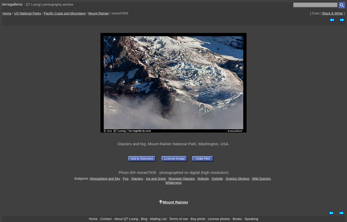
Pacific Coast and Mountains (65, 13)
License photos (219, 219)
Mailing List (158, 219)
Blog (144, 219)
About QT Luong (126, 219)
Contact (105, 219)
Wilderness (173, 182)
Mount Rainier (98, 13)
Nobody (203, 178)
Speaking (251, 219)
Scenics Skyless (237, 178)
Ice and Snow (156, 178)
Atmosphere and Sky (105, 178)
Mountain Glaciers (181, 178)
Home (7, 13)
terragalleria (12, 4)
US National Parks (27, 13)
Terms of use (178, 219)
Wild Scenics (261, 178)
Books (237, 219)
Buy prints (198, 219)
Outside (217, 178)
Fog (125, 178)
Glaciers (137, 178)
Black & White (332, 13)
